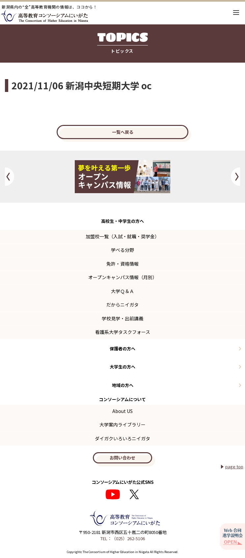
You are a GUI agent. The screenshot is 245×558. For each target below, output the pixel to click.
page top (234, 466)
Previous (9, 176)
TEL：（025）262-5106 (122, 538)
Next (235, 176)
